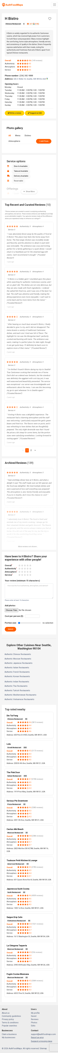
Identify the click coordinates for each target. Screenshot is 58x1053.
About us (5, 1013)
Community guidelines (11, 1016)
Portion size (10, 623)
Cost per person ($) (14, 616)
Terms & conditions (10, 1022)
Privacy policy (8, 1019)
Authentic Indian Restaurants (17, 681)
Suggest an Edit (35, 113)
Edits (33, 1025)
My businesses (8, 1037)
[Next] (35, 450)
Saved (33, 1016)
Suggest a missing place (41, 1041)
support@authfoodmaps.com (43, 1034)
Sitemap (43, 1048)
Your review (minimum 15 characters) (22, 580)
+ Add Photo (43, 141)
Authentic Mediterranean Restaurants (20, 695)
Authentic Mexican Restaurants (18, 659)
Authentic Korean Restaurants (17, 676)
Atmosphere (14, 141)
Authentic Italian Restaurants (17, 667)
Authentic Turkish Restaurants (17, 690)
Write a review (14, 113)
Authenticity (11, 568)
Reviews (34, 1019)
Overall (8, 565)
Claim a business (9, 1034)
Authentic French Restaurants (17, 672)
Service (9, 575)
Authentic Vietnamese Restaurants (19, 699)
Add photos (10, 605)
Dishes (28, 135)
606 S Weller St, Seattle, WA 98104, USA (31, 79)
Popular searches (9, 1025)
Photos (34, 1022)
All (9, 135)
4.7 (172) (33, 24)
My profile (35, 1013)
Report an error (37, 1037)
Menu (17, 135)
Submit (10, 629)
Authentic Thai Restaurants (16, 686)
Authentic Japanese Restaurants (18, 663)
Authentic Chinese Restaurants (18, 654)
